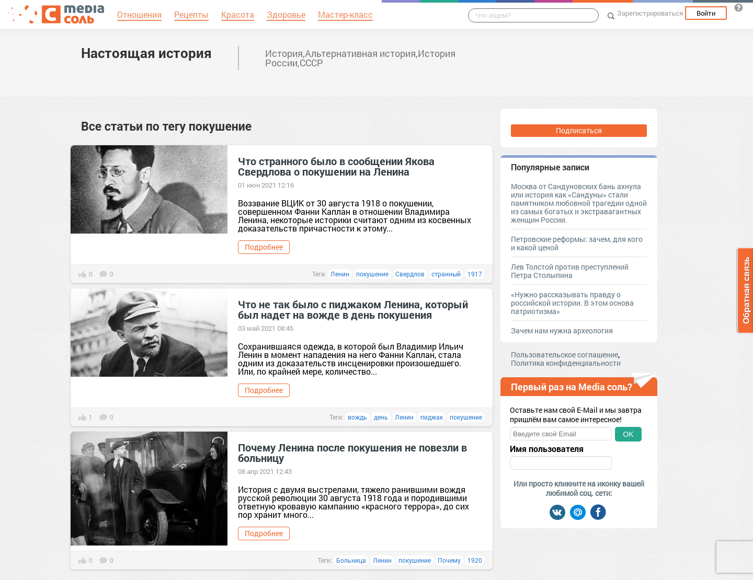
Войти (706, 13)
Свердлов (410, 274)
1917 (474, 274)
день (381, 417)
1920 (474, 560)
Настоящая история (146, 53)
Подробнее (264, 247)
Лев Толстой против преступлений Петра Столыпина (570, 271)
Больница (351, 560)
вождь (357, 417)
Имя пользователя (547, 449)
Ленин (339, 274)
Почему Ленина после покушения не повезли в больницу (352, 452)
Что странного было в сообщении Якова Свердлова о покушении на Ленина (336, 166)
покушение (372, 274)
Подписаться (579, 130)
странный (446, 274)
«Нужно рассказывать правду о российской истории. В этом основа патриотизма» (572, 302)
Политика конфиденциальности (566, 363)
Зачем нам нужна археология (562, 330)
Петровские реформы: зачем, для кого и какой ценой (577, 243)
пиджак (431, 417)
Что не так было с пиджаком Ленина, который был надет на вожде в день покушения (353, 309)
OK (628, 434)
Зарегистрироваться (650, 13)
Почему (449, 560)
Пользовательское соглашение (564, 354)
